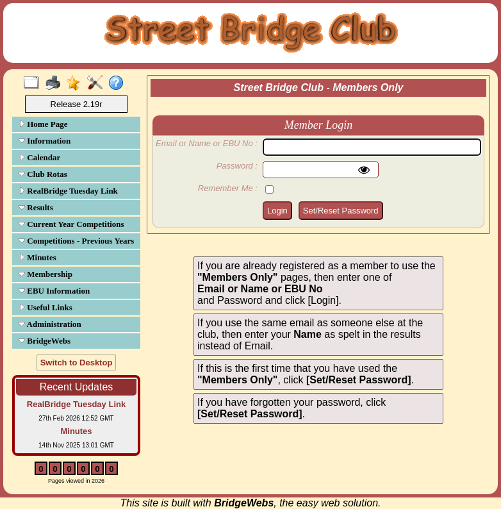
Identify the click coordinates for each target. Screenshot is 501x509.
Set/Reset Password (341, 210)
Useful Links (45, 307)
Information (44, 141)
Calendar (39, 157)
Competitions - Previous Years (76, 241)
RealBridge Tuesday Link (68, 191)
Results (36, 207)
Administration (50, 324)
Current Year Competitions (71, 224)
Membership (45, 274)
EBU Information (54, 291)
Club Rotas (43, 174)
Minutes (37, 257)
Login (277, 210)
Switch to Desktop (76, 362)
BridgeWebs (44, 341)
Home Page (43, 124)
